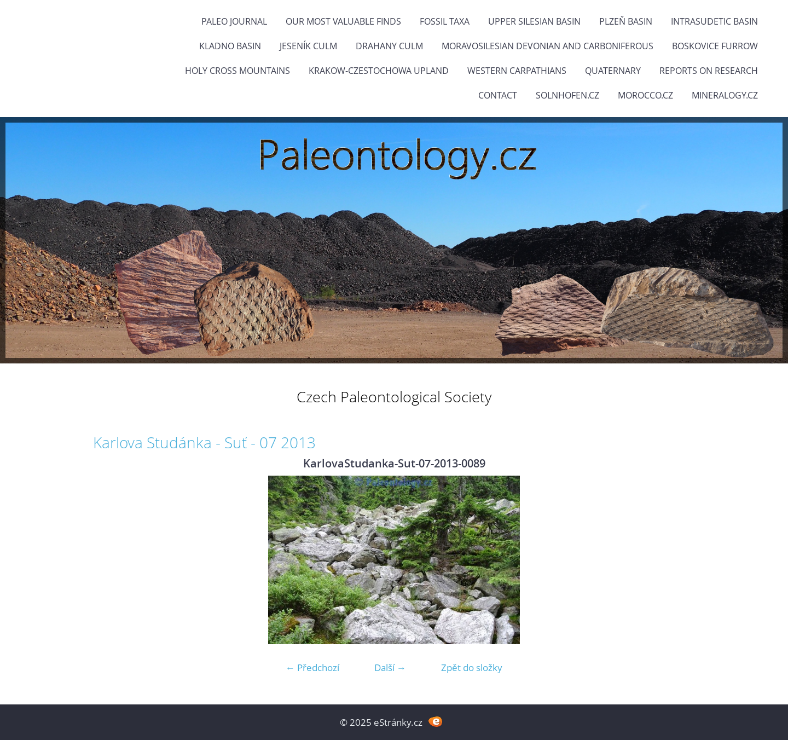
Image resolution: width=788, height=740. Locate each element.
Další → (390, 667)
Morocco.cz (645, 95)
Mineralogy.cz (725, 95)
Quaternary (613, 71)
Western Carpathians (516, 71)
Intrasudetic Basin (714, 21)
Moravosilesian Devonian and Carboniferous (547, 46)
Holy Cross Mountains (237, 71)
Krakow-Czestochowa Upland (379, 71)
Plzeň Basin (625, 21)
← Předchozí (312, 667)
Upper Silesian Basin (534, 21)
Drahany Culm (389, 46)
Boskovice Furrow (715, 46)
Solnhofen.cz (567, 95)
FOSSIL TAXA (445, 21)
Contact (497, 95)
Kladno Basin (230, 46)
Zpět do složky (471, 667)
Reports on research (708, 71)
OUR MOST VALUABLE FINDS (343, 21)
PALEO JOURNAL (234, 21)
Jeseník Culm (308, 46)
